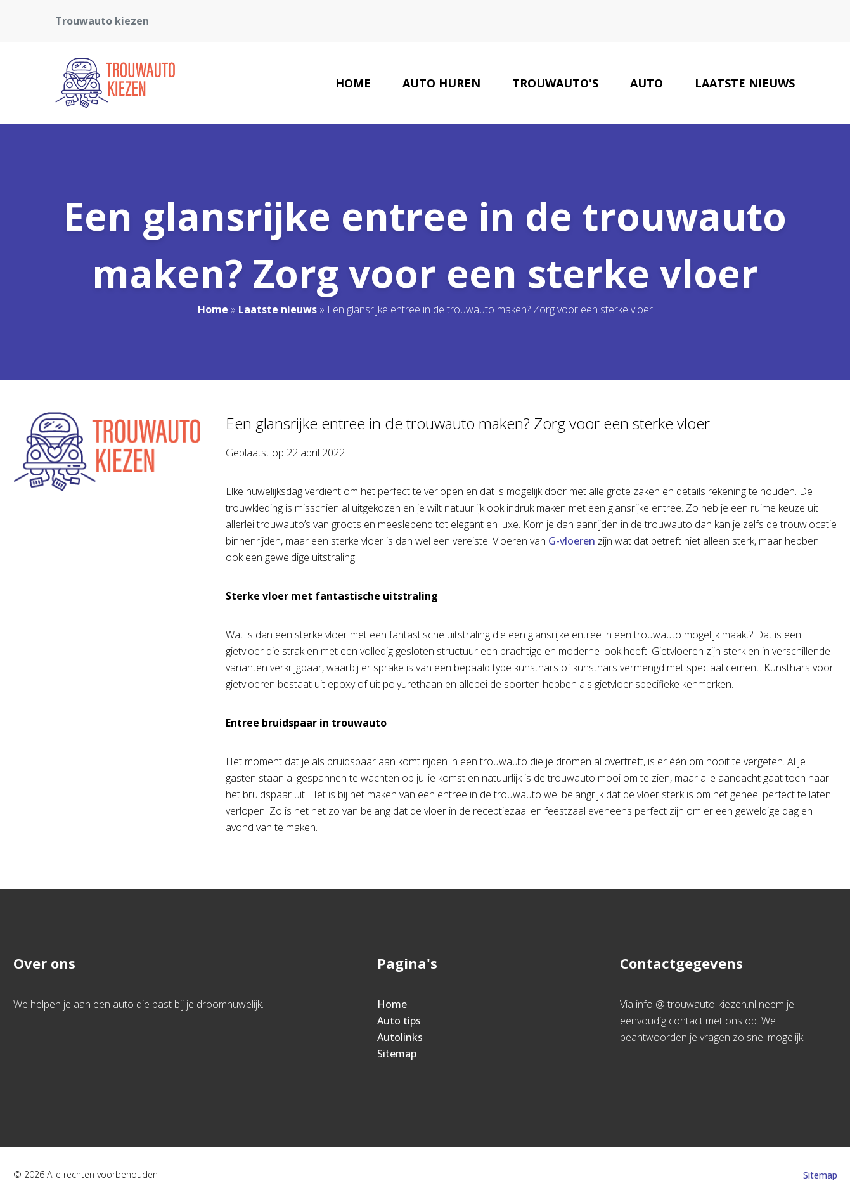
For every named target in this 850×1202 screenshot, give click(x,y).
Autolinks (400, 1037)
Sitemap (396, 1054)
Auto (646, 83)
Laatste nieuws (745, 83)
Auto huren (441, 83)
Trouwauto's (555, 83)
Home (353, 83)
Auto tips (399, 1021)
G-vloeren (571, 541)
